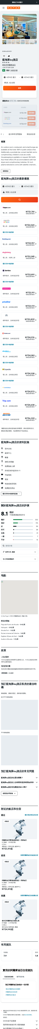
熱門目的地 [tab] (20, 977)
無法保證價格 (28, 1015)
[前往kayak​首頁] (13, 8)
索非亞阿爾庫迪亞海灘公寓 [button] (10, 921)
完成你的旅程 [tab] (8, 977)
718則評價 (13, 70)
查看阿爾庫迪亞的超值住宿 (29, 855)
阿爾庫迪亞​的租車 (11, 992)
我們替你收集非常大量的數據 (20, 1024)
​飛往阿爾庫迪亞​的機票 (13, 989)
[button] (36, 2)
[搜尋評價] (21, 545)
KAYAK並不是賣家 (20, 1021)
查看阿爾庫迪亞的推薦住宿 (29, 895)
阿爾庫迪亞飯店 (11, 995)
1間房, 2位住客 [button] (9, 83)
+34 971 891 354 (8, 67)
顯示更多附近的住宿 (31, 815)
